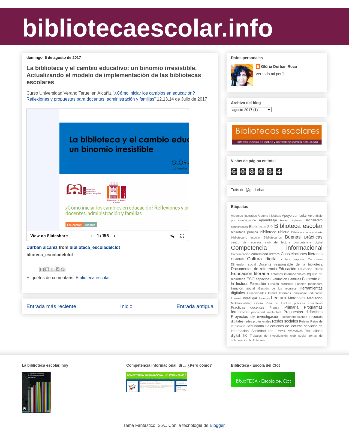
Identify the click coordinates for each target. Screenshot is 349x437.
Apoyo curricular (294, 216)
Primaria (291, 307)
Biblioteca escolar (93, 277)
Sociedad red (262, 331)
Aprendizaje (268, 220)
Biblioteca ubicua (275, 232)
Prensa (274, 307)
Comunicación (240, 254)
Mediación (315, 298)
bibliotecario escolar (245, 237)
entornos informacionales (288, 274)
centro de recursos (246, 242)
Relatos (304, 321)
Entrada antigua (195, 306)
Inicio (126, 306)
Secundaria (255, 326)
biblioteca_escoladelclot (95, 247)
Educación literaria (250, 273)
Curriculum (315, 259)
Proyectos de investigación (255, 316)
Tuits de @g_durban (248, 190)
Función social (243, 288)
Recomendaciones (294, 316)
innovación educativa (308, 293)
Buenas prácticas (304, 237)
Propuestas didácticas (303, 312)
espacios (262, 279)
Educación (287, 269)
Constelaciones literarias (302, 254)
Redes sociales (285, 321)
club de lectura (277, 242)
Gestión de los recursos (277, 288)
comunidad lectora (265, 254)
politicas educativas (308, 303)
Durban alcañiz (42, 247)
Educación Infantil (310, 269)
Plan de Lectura (278, 303)
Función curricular (280, 283)
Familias (294, 279)
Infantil (272, 293)
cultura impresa (292, 259)
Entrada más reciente (51, 306)
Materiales (297, 298)
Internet (236, 298)
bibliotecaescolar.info (147, 28)
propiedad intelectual (266, 312)
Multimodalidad (241, 303)
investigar (249, 298)
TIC (244, 335)
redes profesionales (258, 321)
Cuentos (237, 259)
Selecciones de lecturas (284, 326)
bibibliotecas (239, 226)
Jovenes (264, 298)
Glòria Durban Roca (279, 66)
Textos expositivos (289, 331)
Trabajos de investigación (269, 335)
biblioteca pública (244, 232)
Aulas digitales (291, 220)
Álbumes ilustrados (244, 215)
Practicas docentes (247, 307)
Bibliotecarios (273, 237)
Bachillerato (314, 220)
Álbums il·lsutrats (269, 215)
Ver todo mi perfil (270, 74)
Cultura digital (262, 258)
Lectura (278, 297)
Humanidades (256, 293)
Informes (285, 293)
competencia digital (308, 242)
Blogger (217, 425)
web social (298, 335)
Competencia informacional (277, 247)
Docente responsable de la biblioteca (291, 264)
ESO (250, 279)
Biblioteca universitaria (307, 232)
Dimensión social (243, 264)
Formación (258, 284)
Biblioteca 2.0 (261, 226)
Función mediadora (309, 283)
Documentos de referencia (254, 269)
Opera (258, 303)
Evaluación (278, 279)
